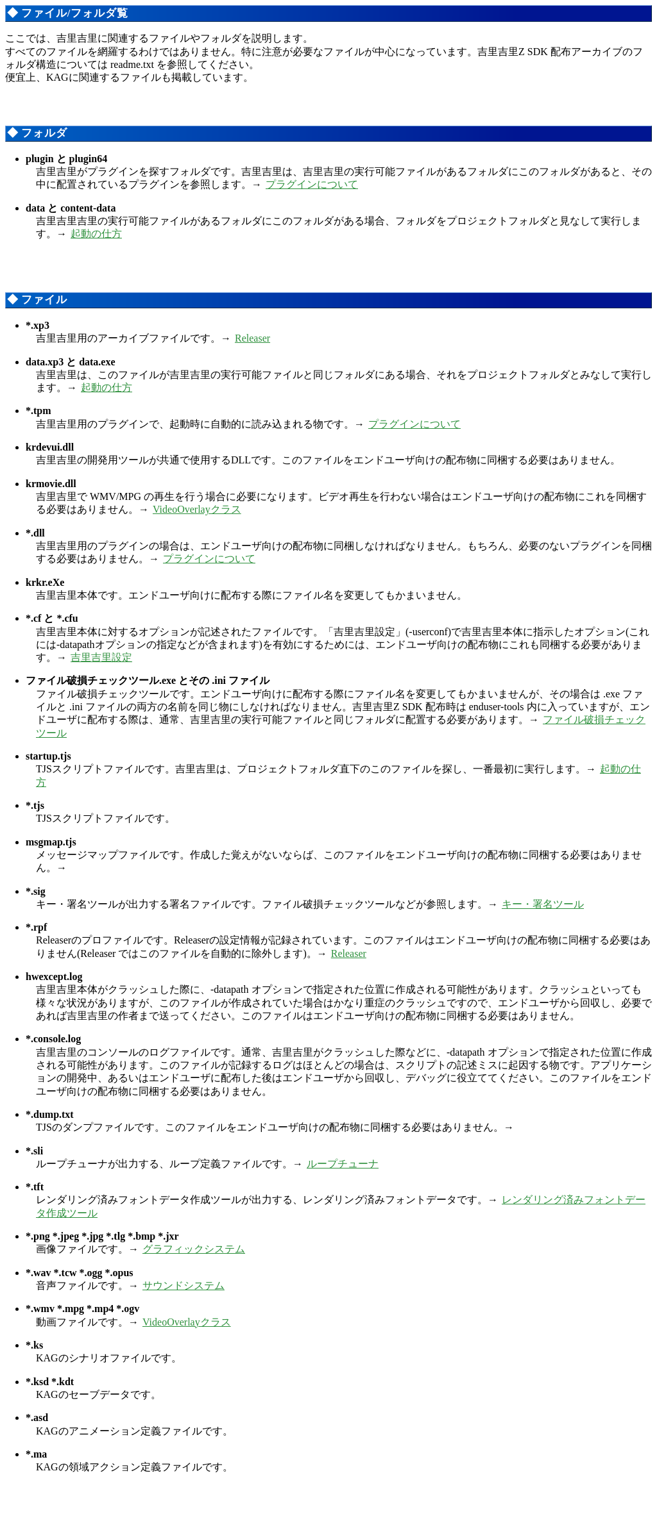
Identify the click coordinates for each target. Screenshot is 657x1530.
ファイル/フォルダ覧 (74, 13)
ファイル (44, 300)
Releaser (252, 338)
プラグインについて (312, 184)
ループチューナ (343, 1163)
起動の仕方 (96, 233)
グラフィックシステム (193, 1248)
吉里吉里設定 (101, 657)
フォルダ (44, 133)
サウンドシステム (183, 1285)
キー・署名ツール (543, 904)
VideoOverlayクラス (197, 509)
